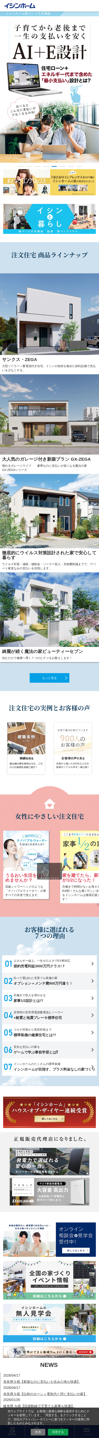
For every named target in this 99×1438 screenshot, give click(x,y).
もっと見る (49, 678)
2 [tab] (29, 166)
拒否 (38, 1432)
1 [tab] (20, 166)
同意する (58, 1432)
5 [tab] (54, 166)
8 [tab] (79, 166)
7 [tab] (71, 166)
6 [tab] (62, 166)
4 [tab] (45, 166)
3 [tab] (37, 166)
